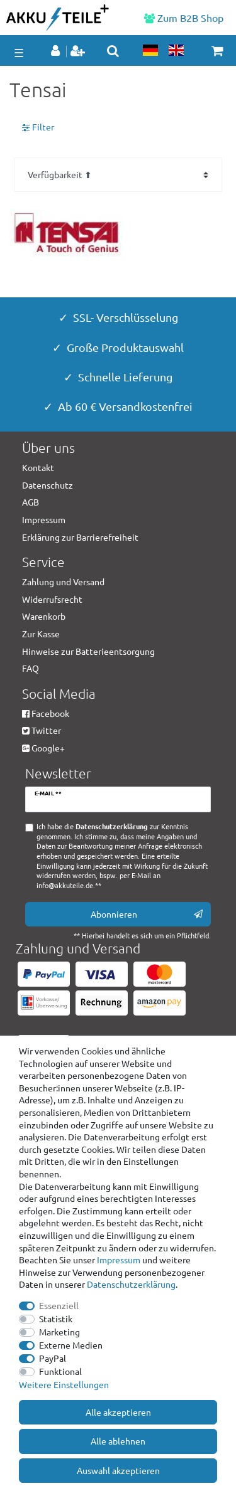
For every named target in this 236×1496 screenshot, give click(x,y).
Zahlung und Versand (63, 581)
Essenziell (59, 1305)
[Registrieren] (78, 51)
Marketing (59, 1331)
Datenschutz (47, 485)
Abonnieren (147, 914)
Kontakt (38, 467)
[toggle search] (113, 51)
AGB (30, 501)
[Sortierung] (118, 174)
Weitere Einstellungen (64, 1384)
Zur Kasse (41, 633)
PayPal (52, 1358)
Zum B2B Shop (183, 17)
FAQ (30, 668)
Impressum (118, 1259)
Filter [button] (38, 127)
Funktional (60, 1371)
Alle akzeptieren (118, 1412)
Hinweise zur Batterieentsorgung (88, 651)
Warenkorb (43, 616)
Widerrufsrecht (52, 599)
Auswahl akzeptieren (118, 1470)
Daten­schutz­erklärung (131, 1284)
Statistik (55, 1318)
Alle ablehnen (118, 1440)
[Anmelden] (56, 51)
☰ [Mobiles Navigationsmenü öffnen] (19, 52)
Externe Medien (71, 1344)
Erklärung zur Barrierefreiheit (80, 537)
